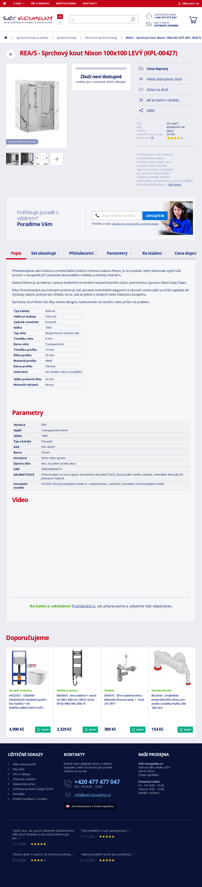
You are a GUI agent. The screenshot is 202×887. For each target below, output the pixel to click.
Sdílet (151, 110)
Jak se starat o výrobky (163, 100)
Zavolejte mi (155, 216)
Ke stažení (153, 253)
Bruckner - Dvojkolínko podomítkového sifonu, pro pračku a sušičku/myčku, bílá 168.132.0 (169, 702)
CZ (60, 16)
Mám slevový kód (24, 764)
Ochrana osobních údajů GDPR (33, 789)
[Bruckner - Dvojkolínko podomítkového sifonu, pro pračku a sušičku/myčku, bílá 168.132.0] (172, 668)
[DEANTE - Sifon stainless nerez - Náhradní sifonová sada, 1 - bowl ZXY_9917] (125, 668)
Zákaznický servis (24, 784)
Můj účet (18, 769)
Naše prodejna (66, 3)
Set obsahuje (45, 253)
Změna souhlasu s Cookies (30, 799)
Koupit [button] (45, 729)
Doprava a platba (24, 779)
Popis (16, 253)
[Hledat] (103, 19)
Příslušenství (83, 253)
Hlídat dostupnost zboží (164, 79)
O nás (17, 3)
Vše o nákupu (40, 3)
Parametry (119, 253)
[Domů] (6, 3)
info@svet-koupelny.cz (93, 794)
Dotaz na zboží (157, 89)
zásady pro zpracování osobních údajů (134, 223)
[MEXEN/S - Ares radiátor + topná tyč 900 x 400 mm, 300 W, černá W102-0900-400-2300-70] (77, 668)
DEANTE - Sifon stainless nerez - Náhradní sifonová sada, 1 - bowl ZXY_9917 (124, 700)
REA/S (170, 130)
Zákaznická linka (166, 16)
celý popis (174, 184)
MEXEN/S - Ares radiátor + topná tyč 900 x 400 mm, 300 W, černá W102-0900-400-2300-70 (76, 700)
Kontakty (90, 3)
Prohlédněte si (83, 606)
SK (59, 22)
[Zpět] (11, 54)
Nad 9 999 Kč (166, 24)
